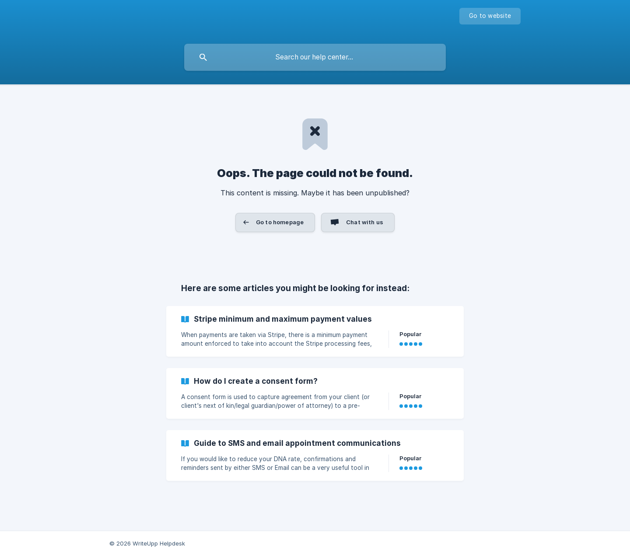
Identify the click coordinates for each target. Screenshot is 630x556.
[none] (490, 16)
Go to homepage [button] (280, 222)
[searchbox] (315, 57)
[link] (315, 331)
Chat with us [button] (364, 222)
